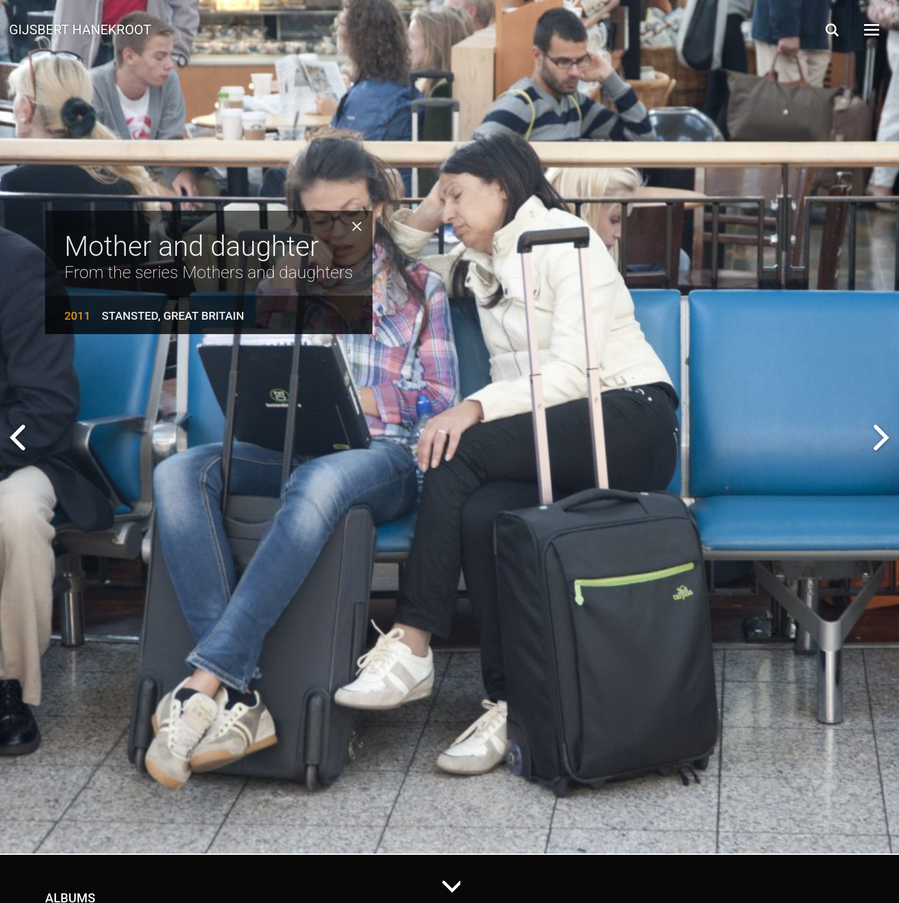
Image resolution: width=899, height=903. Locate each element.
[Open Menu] (870, 30)
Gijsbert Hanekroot (80, 29)
